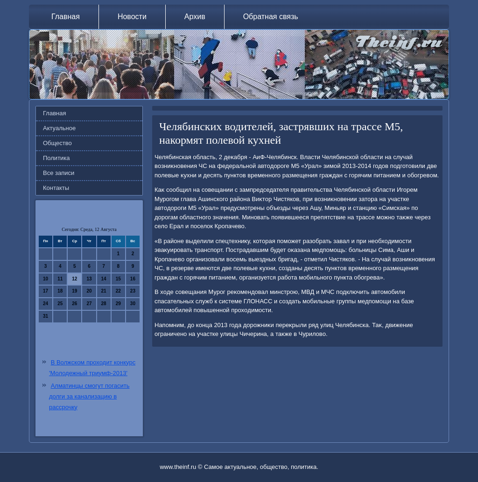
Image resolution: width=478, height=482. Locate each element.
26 (74, 303)
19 (74, 290)
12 (74, 278)
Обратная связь (270, 17)
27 (88, 303)
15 (118, 278)
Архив (194, 17)
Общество (57, 143)
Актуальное (59, 128)
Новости (132, 17)
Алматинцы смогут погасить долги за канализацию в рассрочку (89, 396)
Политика (56, 157)
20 (88, 290)
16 (132, 278)
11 (60, 278)
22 (118, 290)
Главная (65, 17)
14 (103, 278)
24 (45, 303)
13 (88, 278)
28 (103, 303)
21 (103, 290)
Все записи (58, 172)
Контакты (56, 187)
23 (132, 290)
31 (45, 316)
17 (45, 290)
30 (132, 303)
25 (60, 303)
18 (60, 290)
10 (45, 278)
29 (118, 303)
